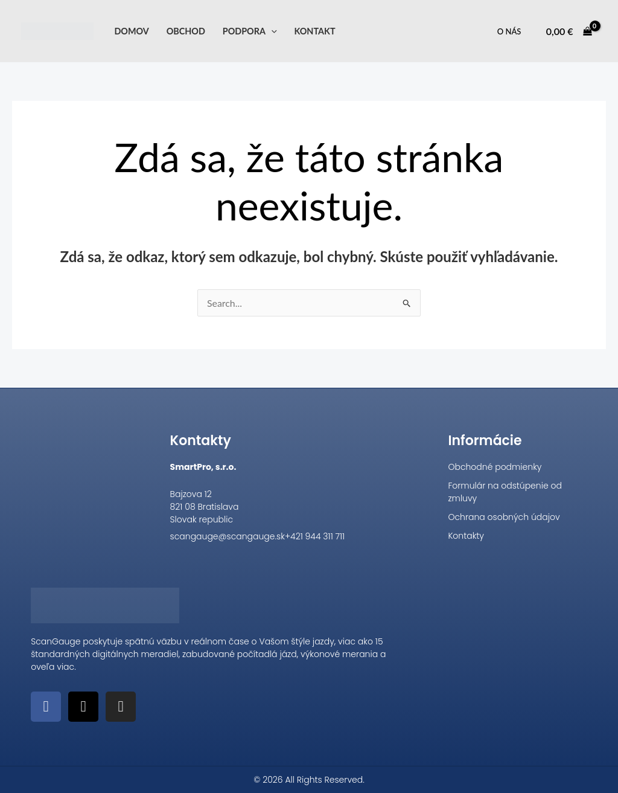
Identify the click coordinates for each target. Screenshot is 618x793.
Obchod (186, 31)
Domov (131, 31)
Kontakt (314, 31)
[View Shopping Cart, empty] (569, 31)
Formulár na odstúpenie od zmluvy (504, 492)
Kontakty (466, 536)
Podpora (250, 31)
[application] (271, 31)
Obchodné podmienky (494, 467)
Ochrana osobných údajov (503, 517)
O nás (509, 31)
